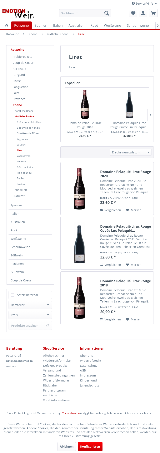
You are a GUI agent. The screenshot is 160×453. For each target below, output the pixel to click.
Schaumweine (20, 247)
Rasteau (21, 184)
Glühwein (17, 272)
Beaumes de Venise (28, 127)
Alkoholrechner (53, 356)
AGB (83, 370)
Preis (14, 315)
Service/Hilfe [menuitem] (143, 3)
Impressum (88, 375)
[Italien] (58, 25)
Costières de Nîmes (28, 133)
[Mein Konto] (143, 13)
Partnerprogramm (55, 390)
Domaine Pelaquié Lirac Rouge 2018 (85, 125)
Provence (19, 99)
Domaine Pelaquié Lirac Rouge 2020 (125, 174)
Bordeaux (19, 69)
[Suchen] (106, 13)
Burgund (19, 75)
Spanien (16, 205)
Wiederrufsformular (57, 361)
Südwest (19, 196)
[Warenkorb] (153, 13)
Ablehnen (67, 446)
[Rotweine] (21, 25)
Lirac (20, 150)
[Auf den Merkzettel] (133, 210)
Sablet (20, 178)
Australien (18, 222)
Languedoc (20, 87)
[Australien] (77, 25)
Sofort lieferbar (27, 295)
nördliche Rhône (24, 111)
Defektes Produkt (55, 366)
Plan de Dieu (24, 172)
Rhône (17, 105)
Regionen (17, 264)
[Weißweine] (112, 25)
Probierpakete (22, 57)
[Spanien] (41, 25)
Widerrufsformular (56, 380)
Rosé (14, 230)
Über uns (86, 356)
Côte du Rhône (25, 167)
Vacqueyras (23, 156)
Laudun (21, 144)
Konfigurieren (90, 446)
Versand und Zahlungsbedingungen (59, 372)
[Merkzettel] (133, 13)
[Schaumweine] (138, 25)
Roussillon (20, 190)
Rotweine (17, 49)
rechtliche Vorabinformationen (57, 397)
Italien (15, 214)
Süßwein (17, 255)
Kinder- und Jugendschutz (89, 382)
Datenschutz (89, 366)
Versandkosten (71, 413)
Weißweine (18, 239)
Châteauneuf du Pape (29, 122)
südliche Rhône (24, 116)
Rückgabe (50, 385)
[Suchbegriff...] (85, 13)
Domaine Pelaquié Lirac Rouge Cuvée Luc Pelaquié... (129, 125)
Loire (16, 93)
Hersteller (18, 305)
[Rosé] (94, 25)
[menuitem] (85, 13)
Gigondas (22, 139)
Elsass (17, 81)
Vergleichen (110, 210)
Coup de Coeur (23, 63)
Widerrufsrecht (90, 361)
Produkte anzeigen (30, 326)
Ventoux (21, 161)
